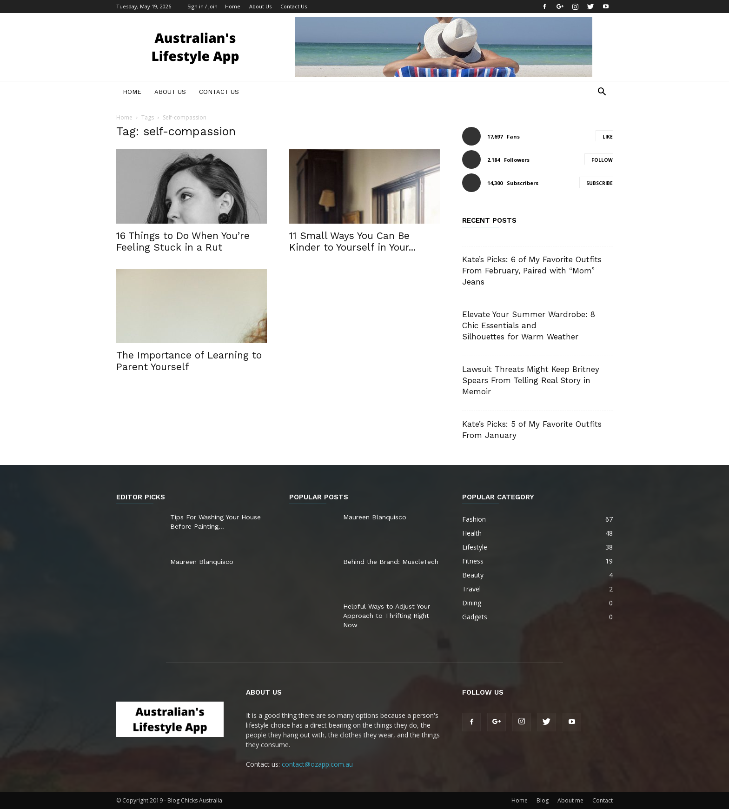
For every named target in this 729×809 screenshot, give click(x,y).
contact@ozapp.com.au (317, 764)
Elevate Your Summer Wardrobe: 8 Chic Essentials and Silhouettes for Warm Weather (528, 325)
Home (232, 6)
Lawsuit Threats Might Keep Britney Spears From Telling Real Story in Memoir (530, 380)
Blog (543, 800)
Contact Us (293, 6)
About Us (260, 6)
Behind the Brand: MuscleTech (390, 561)
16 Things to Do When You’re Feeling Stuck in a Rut (183, 241)
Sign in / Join (202, 6)
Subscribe (599, 183)
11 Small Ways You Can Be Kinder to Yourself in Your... (352, 241)
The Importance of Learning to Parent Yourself (189, 360)
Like (608, 136)
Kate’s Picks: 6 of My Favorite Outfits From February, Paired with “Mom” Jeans (532, 270)
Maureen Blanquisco (201, 561)
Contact (602, 800)
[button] (601, 92)
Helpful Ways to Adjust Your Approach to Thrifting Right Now (386, 616)
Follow (602, 160)
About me (570, 800)
